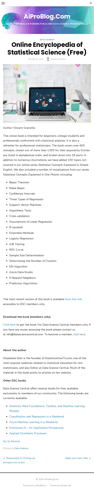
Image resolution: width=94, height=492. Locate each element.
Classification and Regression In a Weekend (36, 416)
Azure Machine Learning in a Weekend (33, 422)
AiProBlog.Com (47, 16)
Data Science (47, 39)
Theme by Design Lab (60, 485)
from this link (73, 299)
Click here (9, 325)
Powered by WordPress (34, 485)
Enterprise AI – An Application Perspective (36, 428)
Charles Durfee (58, 59)
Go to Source (11, 441)
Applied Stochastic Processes (27, 433)
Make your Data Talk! (76, 458)
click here (79, 334)
